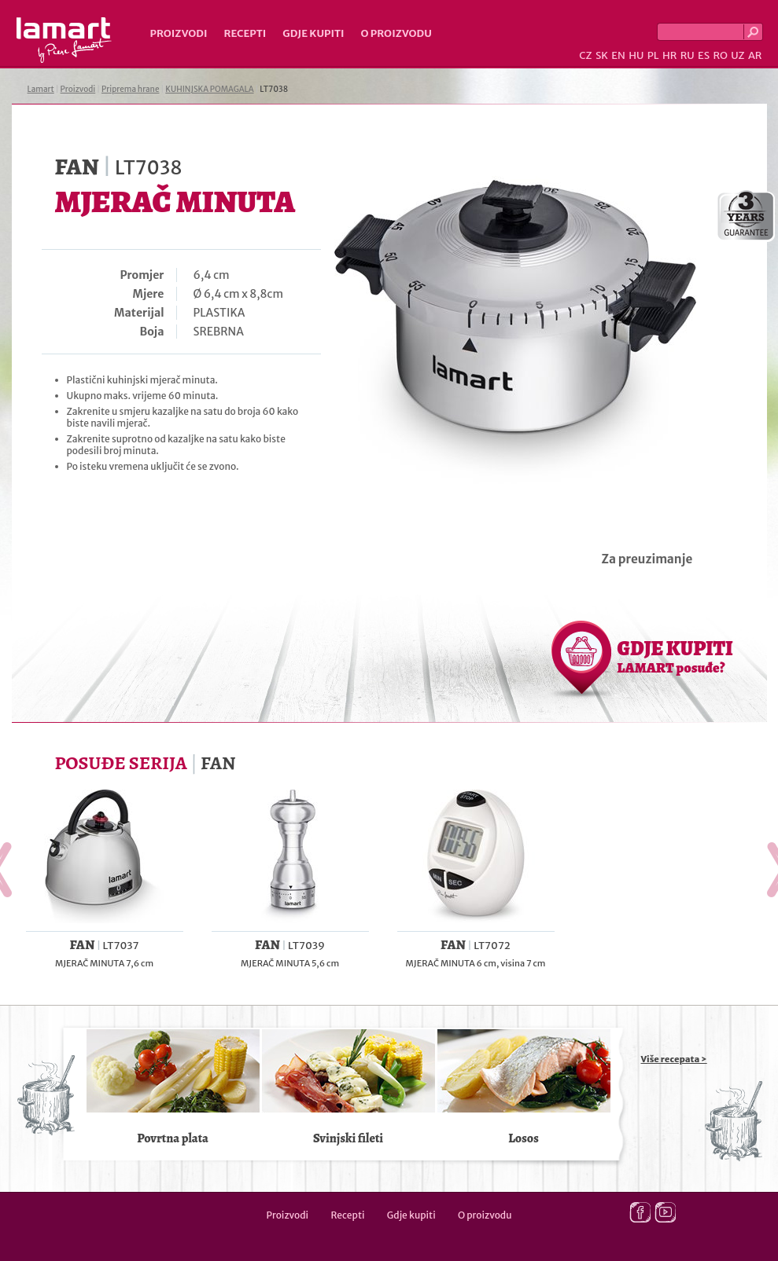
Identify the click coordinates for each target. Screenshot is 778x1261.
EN (618, 55)
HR (669, 55)
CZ (585, 55)
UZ (737, 55)
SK (601, 55)
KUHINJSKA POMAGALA (209, 89)
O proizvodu (396, 33)
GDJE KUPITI (675, 656)
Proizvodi (179, 33)
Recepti (244, 33)
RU (687, 55)
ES (704, 55)
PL (653, 55)
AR (755, 55)
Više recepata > (674, 1059)
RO (720, 55)
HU (636, 55)
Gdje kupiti (313, 33)
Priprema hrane (130, 89)
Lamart (64, 40)
